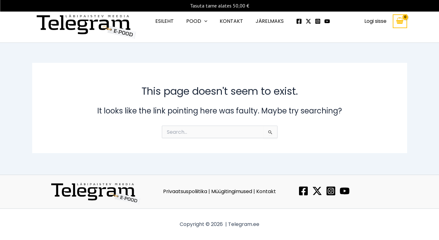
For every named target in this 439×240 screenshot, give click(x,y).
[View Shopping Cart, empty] (400, 22)
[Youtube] (322, 22)
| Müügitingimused (230, 191)
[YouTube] (345, 191)
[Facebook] (294, 22)
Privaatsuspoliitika (185, 191)
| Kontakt (264, 191)
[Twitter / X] (317, 191)
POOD (198, 21)
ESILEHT (168, 21)
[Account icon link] (375, 22)
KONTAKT (230, 21)
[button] (205, 21)
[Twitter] (303, 22)
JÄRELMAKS (266, 21)
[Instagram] (313, 22)
